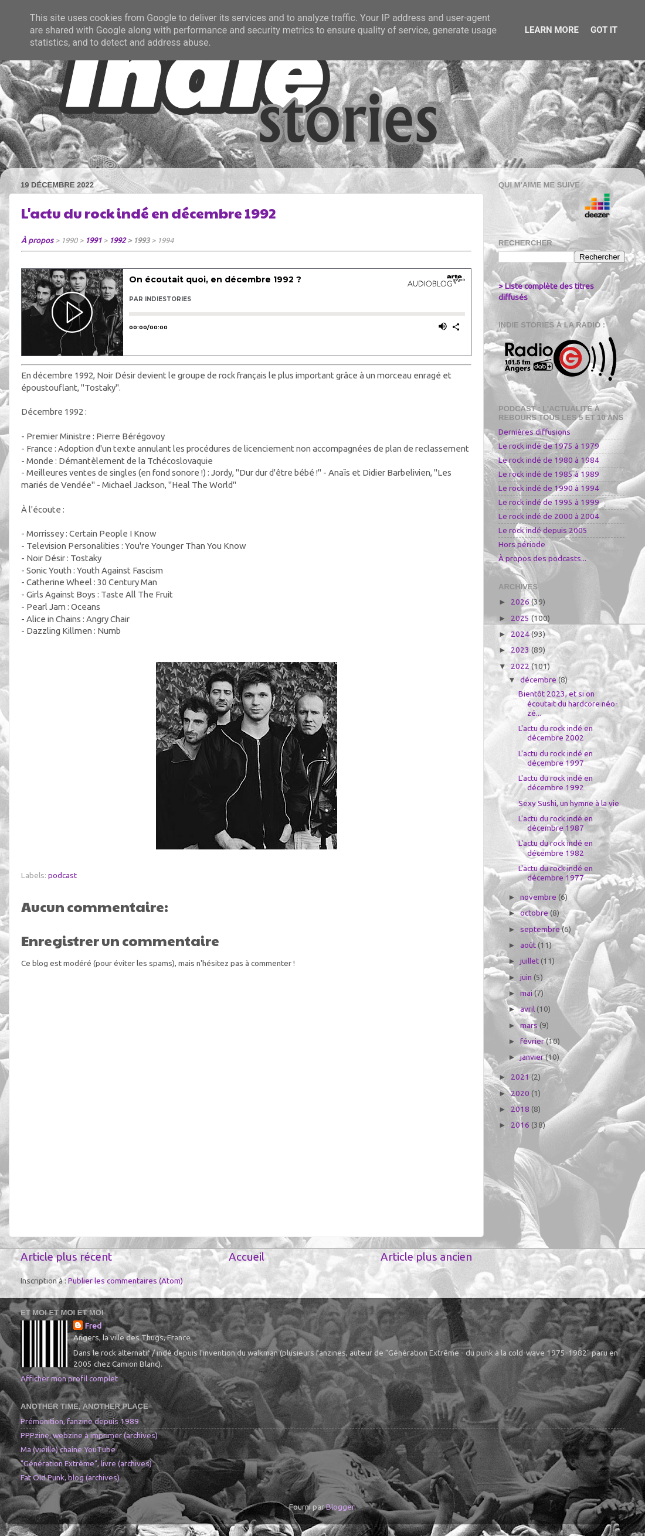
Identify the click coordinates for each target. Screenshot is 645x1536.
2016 (521, 1124)
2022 (521, 666)
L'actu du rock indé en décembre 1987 (555, 823)
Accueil (246, 1256)
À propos (37, 240)
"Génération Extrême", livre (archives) (86, 1463)
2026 (521, 601)
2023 (521, 649)
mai (527, 993)
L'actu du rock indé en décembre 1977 (555, 872)
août (529, 945)
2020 (521, 1093)
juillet (530, 960)
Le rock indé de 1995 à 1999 (548, 502)
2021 (521, 1076)
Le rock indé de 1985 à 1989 (548, 474)
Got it (603, 30)
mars (529, 1025)
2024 (521, 634)
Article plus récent (66, 1256)
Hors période (521, 544)
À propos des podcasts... (542, 558)
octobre (535, 912)
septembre (541, 929)
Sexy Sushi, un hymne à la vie (568, 803)
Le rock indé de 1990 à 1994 (548, 488)
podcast (62, 875)
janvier (532, 1056)
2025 (521, 618)
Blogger (340, 1506)
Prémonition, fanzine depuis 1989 (80, 1421)
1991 (93, 240)
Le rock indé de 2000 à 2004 (548, 516)
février (533, 1041)
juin (527, 977)
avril (528, 1008)
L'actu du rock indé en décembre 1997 (555, 758)
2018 (521, 1109)
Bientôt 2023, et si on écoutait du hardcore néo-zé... (568, 703)
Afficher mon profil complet (69, 1378)
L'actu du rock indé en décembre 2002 (555, 732)
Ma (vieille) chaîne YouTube (68, 1449)
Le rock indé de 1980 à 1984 (548, 460)
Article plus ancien (426, 1256)
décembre (539, 679)
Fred (93, 1325)
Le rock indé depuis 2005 (543, 530)
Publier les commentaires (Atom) (125, 1280)
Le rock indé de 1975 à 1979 (548, 445)
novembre (539, 897)
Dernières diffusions (534, 431)
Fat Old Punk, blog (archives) (70, 1477)
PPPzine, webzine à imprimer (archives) (89, 1435)
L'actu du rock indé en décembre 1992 (148, 213)
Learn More (552, 30)
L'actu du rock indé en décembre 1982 (555, 847)
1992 (117, 240)
